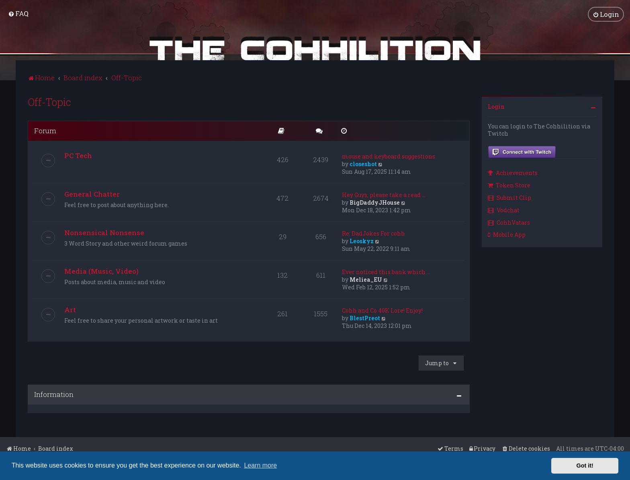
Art (70, 308)
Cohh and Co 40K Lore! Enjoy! (382, 309)
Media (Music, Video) (101, 270)
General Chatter (92, 192)
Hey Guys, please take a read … (383, 193)
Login (496, 105)
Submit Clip (509, 196)
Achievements (513, 172)
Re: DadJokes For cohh (373, 232)
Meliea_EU (366, 278)
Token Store (509, 184)
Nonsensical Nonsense (104, 231)
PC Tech (78, 154)
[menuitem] (18, 13)
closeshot (363, 163)
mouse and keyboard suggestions (388, 155)
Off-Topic (49, 101)
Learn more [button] (260, 465)
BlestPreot (365, 317)
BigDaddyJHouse (375, 201)
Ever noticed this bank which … (386, 271)
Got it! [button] (585, 465)
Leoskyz (362, 240)
